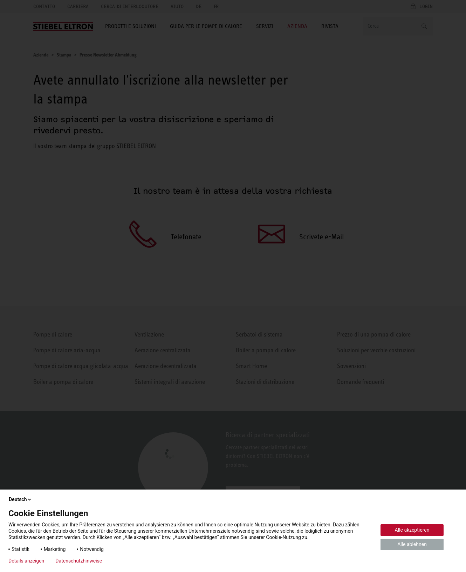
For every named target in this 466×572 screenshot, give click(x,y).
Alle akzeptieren (412, 530)
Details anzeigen (26, 561)
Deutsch (20, 499)
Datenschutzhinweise (78, 561)
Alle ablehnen (412, 544)
